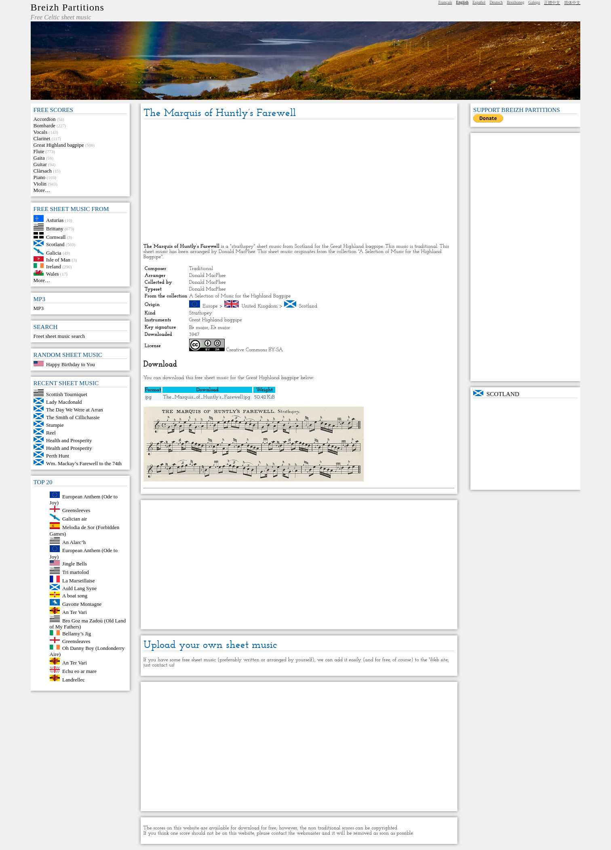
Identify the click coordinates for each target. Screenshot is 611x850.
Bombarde (44, 125)
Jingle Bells (74, 564)
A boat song (74, 596)
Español (478, 2)
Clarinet (42, 138)
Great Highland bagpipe (59, 145)
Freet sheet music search (59, 336)
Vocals (40, 132)
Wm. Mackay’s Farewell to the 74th (84, 463)
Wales (52, 274)
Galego (534, 2)
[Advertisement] (299, 181)
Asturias (54, 220)
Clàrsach (43, 171)
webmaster (308, 833)
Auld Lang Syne (79, 588)
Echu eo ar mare (79, 671)
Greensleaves (76, 641)
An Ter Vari (74, 612)
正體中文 (552, 2)
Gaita (39, 158)
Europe (210, 306)
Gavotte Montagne (81, 604)
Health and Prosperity (69, 440)
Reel (51, 433)
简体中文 (572, 2)
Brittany (54, 229)
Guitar (40, 164)
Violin (40, 184)
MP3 (39, 308)
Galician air (74, 519)
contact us (162, 665)
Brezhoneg (515, 2)
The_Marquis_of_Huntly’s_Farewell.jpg (206, 397)
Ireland (53, 266)
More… (42, 190)
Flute (39, 151)
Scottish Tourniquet (66, 394)
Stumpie (54, 425)
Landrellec (73, 679)
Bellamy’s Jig (76, 634)
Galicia (53, 253)
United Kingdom (259, 306)
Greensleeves (76, 510)
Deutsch (496, 2)
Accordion (45, 119)
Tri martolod (75, 572)
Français (445, 2)
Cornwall (55, 237)
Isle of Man (58, 260)
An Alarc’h (74, 542)
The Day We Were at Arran (74, 410)
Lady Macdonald (64, 402)
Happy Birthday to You (70, 364)
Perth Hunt (57, 456)
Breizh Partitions (67, 7)
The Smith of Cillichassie (73, 417)
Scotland (55, 244)
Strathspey (200, 313)
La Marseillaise (78, 581)
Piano (40, 177)
